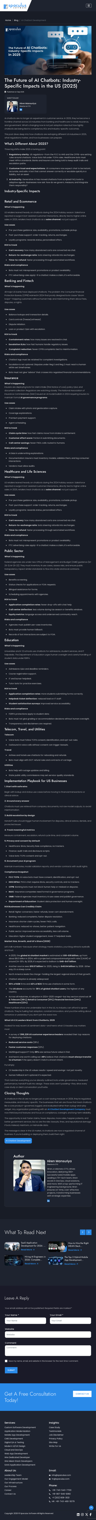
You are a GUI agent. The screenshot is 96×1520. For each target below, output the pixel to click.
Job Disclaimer (56, 1434)
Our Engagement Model (16, 1478)
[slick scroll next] (89, 1232)
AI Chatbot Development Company (66, 1109)
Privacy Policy (55, 1438)
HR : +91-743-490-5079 (61, 1501)
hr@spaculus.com (59, 1478)
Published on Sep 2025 (14, 92)
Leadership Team (13, 1475)
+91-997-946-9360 (60, 1493)
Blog (16, 20)
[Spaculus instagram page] (82, 1515)
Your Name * (12, 1315)
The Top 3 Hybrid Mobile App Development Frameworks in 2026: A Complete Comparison (76, 1259)
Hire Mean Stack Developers (18, 1461)
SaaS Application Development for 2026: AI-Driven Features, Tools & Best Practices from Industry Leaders (33, 1244)
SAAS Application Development (19, 1464)
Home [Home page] (8, 20)
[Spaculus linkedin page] (78, 1515)
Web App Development (16, 1453)
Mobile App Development (17, 1434)
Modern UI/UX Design (14, 1446)
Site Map (53, 1442)
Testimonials (55, 1431)
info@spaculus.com (60, 1475)
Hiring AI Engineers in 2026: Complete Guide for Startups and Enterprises (35, 1258)
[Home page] (15, 5)
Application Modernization (17, 1431)
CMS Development (13, 1438)
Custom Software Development (20, 1427)
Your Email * (56, 1315)
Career (8, 1490)
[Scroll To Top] (91, 1508)
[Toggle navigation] (89, 5)
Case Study (54, 1427)
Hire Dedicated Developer (17, 1457)
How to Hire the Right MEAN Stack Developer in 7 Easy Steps (78, 1245)
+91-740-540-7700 (60, 1490)
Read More (27, 1249)
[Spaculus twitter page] (86, 1515)
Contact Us (82, 1393)
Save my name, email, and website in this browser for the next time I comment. (43, 1361)
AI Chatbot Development (18, 1140)
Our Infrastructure (13, 1482)
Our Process (10, 1486)
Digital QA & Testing (14, 1442)
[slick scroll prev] (83, 1232)
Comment (10, 1343)
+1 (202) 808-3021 (59, 1497)
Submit (11, 1370)
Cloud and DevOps (13, 1449)
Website (9, 1329)
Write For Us (55, 1446)
